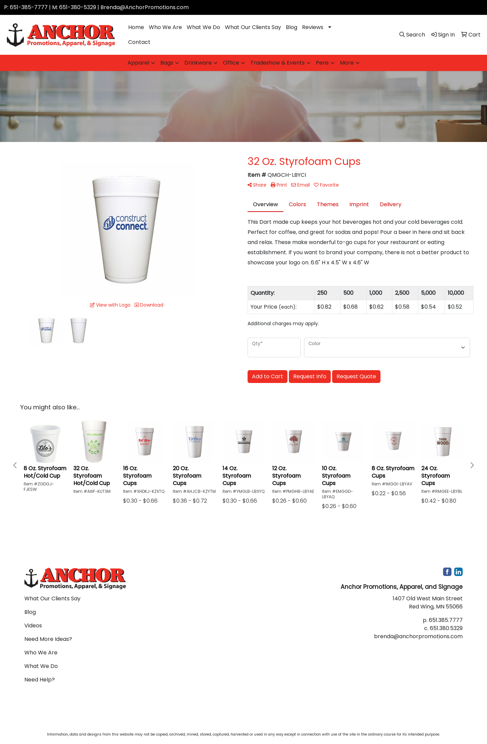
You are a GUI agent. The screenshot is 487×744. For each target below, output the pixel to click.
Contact (139, 42)
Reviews (312, 27)
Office (231, 63)
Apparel (138, 63)
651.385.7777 (446, 620)
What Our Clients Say (253, 27)
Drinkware (198, 63)
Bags (166, 63)
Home (136, 27)
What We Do (203, 27)
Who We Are (165, 27)
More (347, 63)
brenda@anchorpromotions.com (418, 636)
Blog (291, 27)
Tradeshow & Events (277, 63)
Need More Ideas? (48, 639)
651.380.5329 (446, 628)
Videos (33, 625)
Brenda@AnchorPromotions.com (144, 7)
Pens (322, 63)
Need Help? (39, 679)
